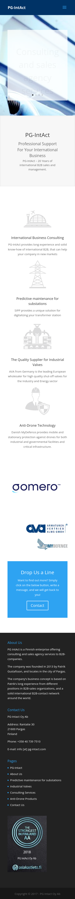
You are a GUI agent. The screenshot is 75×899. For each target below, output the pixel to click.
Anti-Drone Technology (38, 425)
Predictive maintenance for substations (35, 780)
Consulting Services (22, 792)
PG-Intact (16, 768)
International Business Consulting (37, 237)
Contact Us (17, 805)
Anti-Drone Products (23, 799)
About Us (16, 774)
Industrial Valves (21, 786)
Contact (37, 605)
